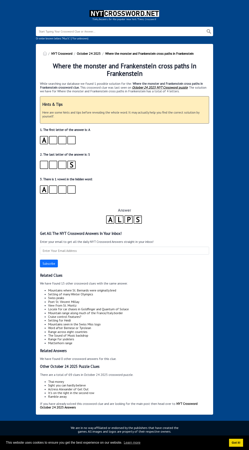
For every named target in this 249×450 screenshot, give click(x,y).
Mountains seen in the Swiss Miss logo (74, 324)
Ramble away (57, 396)
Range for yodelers (61, 339)
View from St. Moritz (62, 305)
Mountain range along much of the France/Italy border (85, 313)
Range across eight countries (67, 332)
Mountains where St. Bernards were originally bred (82, 290)
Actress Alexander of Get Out (68, 389)
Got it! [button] (236, 442)
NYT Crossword (61, 53)
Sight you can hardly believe (67, 385)
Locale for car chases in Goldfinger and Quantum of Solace (88, 309)
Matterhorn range (60, 343)
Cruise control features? (64, 317)
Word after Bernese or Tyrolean (69, 328)
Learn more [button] (132, 442)
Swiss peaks (56, 298)
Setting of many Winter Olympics (70, 294)
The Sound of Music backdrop (68, 335)
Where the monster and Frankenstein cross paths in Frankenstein (149, 53)
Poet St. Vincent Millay (63, 302)
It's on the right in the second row (71, 393)
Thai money (56, 382)
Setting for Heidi (59, 320)
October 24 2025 (89, 53)
